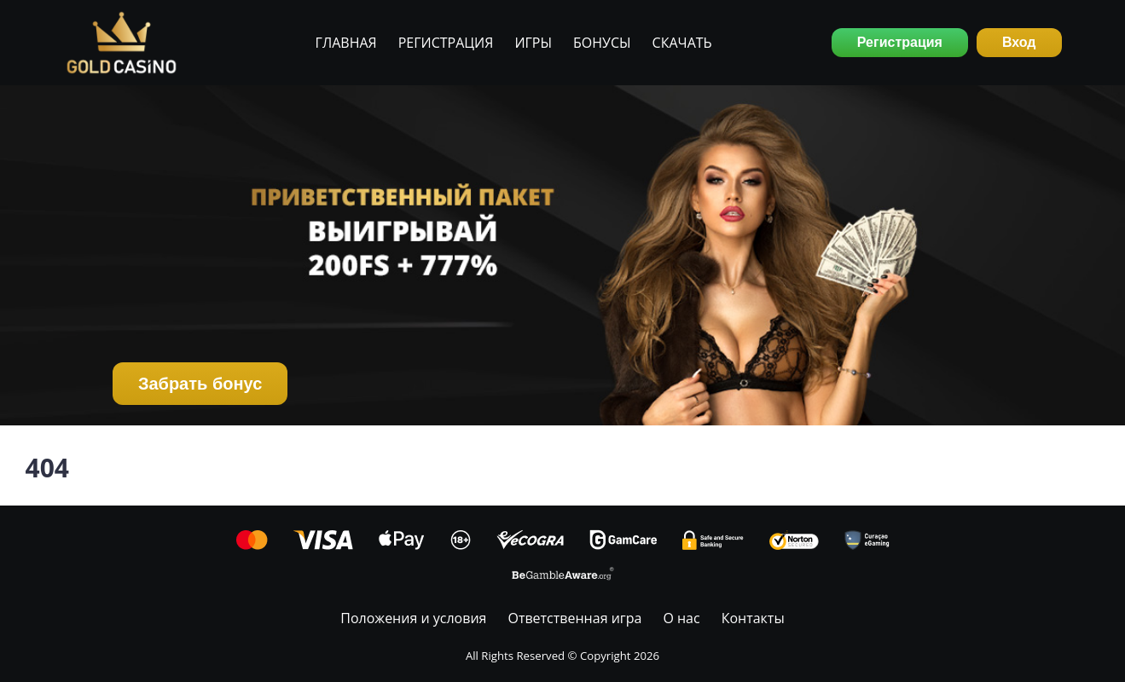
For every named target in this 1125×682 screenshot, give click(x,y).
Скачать (682, 42)
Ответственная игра (574, 618)
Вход (1019, 42)
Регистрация (446, 42)
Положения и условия (413, 618)
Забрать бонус (200, 383)
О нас (681, 618)
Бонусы (602, 42)
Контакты (753, 618)
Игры (533, 42)
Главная (346, 42)
